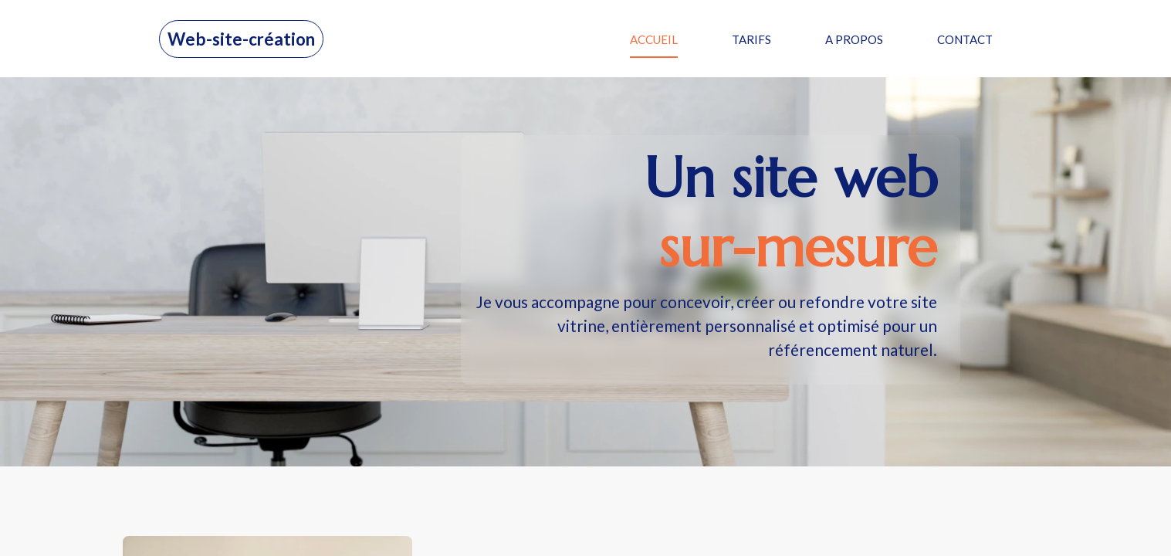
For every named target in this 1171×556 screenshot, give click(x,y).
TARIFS (751, 39)
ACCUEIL (654, 39)
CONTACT (965, 39)
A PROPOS (854, 39)
